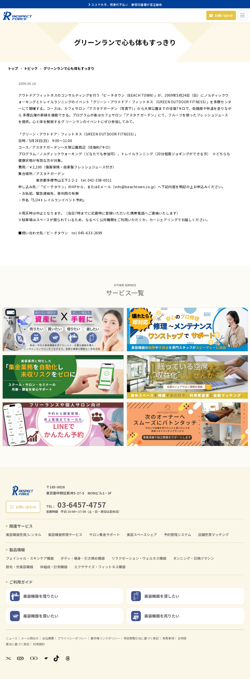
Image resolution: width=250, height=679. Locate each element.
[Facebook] (46, 658)
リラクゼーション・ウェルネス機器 (139, 558)
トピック (31, 68)
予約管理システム (177, 534)
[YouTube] (33, 658)
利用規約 (39, 644)
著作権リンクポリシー (105, 638)
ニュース (11, 638)
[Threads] (68, 658)
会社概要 (48, 638)
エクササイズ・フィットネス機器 (99, 567)
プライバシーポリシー (72, 638)
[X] (8, 658)
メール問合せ (30, 638)
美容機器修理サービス (65, 534)
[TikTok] (56, 658)
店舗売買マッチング (213, 534)
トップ (13, 68)
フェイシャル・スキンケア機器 (30, 558)
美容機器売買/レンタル (23, 534)
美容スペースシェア (142, 534)
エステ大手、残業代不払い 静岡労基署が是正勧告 (125, 4)
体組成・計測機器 (53, 567)
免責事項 (168, 638)
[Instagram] (20, 658)
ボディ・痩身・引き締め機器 (83, 558)
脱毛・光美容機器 (19, 567)
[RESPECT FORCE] (22, 490)
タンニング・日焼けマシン (193, 558)
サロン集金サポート (104, 534)
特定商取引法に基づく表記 (141, 638)
